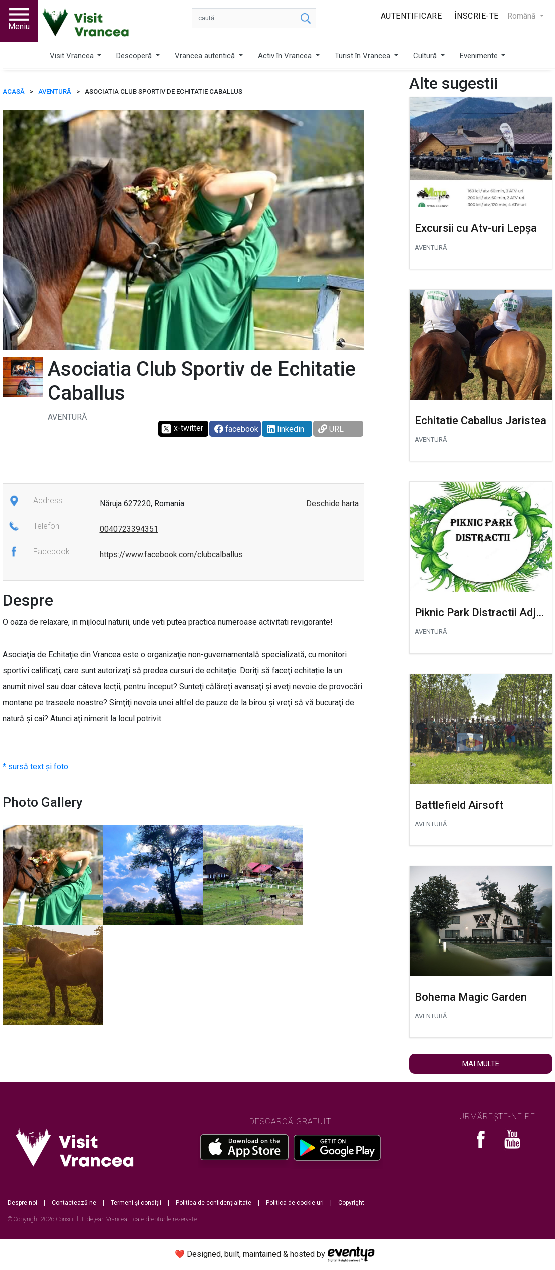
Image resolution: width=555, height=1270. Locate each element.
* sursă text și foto (35, 766)
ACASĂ (14, 91)
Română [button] (522, 16)
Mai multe (480, 1063)
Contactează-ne (74, 1202)
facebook (236, 429)
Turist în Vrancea (363, 55)
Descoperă (135, 55)
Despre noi (22, 1202)
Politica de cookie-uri (295, 1202)
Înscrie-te (476, 16)
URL (331, 429)
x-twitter (182, 428)
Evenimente (480, 55)
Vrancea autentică (206, 55)
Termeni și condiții (136, 1202)
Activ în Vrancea (286, 55)
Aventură (54, 91)
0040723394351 (129, 529)
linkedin (285, 429)
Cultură (426, 55)
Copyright (351, 1202)
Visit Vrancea (73, 55)
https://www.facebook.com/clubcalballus (171, 554)
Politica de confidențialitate (213, 1202)
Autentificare (411, 16)
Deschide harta (332, 503)
